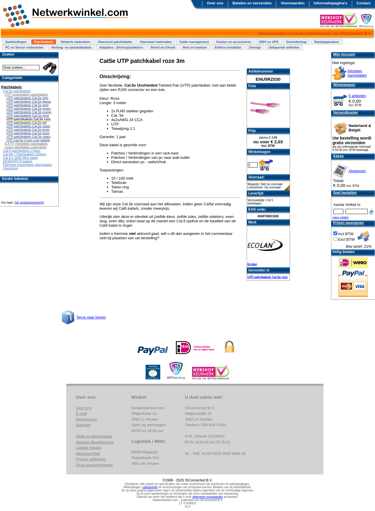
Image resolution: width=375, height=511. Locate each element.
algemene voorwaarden (207, 496)
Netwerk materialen (75, 42)
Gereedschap (296, 42)
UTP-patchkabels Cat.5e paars (28, 136)
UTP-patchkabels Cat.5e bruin (28, 129)
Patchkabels (43, 42)
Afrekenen (357, 171)
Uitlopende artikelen (284, 47)
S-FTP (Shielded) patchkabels (26, 143)
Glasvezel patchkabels (115, 42)
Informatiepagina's (330, 3)
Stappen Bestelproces (94, 442)
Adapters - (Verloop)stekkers (121, 47)
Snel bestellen (345, 193)
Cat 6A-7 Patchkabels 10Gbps (24, 154)
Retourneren (86, 419)
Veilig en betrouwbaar (94, 436)
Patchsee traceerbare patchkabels (27, 164)
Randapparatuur (326, 42)
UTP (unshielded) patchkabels (26, 94)
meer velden (341, 217)
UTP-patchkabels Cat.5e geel (27, 105)
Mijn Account (344, 54)
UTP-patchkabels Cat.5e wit (26, 122)
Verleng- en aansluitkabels (71, 47)
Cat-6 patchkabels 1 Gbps (21, 150)
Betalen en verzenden (252, 3)
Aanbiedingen (16, 42)
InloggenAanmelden (357, 73)
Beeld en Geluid (163, 47)
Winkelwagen (344, 85)
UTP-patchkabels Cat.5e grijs (27, 98)
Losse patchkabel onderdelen (26, 147)
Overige (255, 47)
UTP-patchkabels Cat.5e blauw (28, 101)
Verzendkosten (345, 113)
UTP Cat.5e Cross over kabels (28, 140)
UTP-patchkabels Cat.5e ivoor (28, 133)
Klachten (83, 425)
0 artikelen (357, 96)
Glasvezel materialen (156, 42)
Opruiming (10, 168)
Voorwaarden (292, 3)
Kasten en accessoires (234, 42)
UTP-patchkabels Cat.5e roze (268, 277)
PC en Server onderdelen (24, 47)
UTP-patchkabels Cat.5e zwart (28, 126)
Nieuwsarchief (88, 453)
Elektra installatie (228, 47)
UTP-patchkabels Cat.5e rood (27, 115)
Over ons (215, 3)
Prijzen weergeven (348, 223)
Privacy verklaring (91, 459)
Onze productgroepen (94, 465)
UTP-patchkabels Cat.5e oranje (28, 112)
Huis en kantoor (195, 47)
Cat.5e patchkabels (16, 91)
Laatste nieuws (88, 447)
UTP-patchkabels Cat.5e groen (28, 108)
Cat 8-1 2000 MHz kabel (20, 157)
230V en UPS (269, 42)
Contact (364, 3)
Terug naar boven (91, 317)
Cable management (194, 42)
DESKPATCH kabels (17, 161)
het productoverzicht (29, 202)
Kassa (338, 156)
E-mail (81, 413)
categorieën (150, 487)
